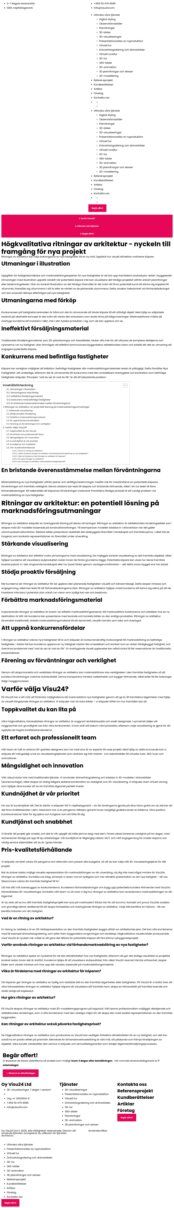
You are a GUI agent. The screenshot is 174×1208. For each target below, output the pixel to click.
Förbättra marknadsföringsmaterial (27, 417)
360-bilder (105, 62)
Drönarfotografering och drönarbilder (122, 49)
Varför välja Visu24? (16, 427)
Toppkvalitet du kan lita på (23, 431)
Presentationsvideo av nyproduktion (121, 41)
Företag (98, 93)
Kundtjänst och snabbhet (22, 444)
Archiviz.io (7, 1135)
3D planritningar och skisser (116, 71)
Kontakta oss (102, 97)
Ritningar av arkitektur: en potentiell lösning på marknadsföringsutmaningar (47, 407)
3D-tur (103, 58)
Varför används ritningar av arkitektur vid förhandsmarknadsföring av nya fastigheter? (53, 453)
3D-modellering (108, 76)
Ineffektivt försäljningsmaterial (26, 396)
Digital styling (107, 19)
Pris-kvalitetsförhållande (22, 447)
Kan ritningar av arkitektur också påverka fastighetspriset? (42, 461)
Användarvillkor (97, 1130)
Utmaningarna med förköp (24, 392)
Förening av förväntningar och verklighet (30, 424)
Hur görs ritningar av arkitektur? (31, 459)
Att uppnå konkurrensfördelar (24, 420)
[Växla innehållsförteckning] (124, 385)
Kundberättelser (103, 84)
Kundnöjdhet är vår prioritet (24, 441)
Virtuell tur (105, 45)
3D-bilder (105, 32)
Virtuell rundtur (108, 54)
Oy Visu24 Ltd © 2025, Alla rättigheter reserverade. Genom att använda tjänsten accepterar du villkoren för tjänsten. (38, 1132)
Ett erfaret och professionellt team (27, 434)
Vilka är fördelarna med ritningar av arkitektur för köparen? (42, 456)
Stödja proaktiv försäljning (23, 413)
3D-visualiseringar (110, 36)
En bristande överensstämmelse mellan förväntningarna (40, 403)
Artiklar (98, 89)
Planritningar (107, 28)
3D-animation (107, 67)
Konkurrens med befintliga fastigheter (31, 399)
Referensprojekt (103, 80)
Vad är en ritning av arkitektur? (30, 451)
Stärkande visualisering (21, 410)
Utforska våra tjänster (107, 15)
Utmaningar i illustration (23, 389)
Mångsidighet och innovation (24, 437)
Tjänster (68, 1084)
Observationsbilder (110, 23)
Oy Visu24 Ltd (16, 1084)
